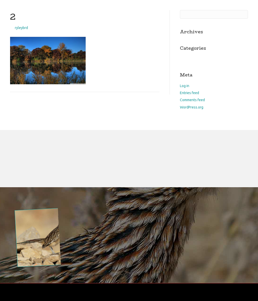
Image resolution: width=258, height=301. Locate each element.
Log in (184, 86)
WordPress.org (191, 107)
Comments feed (192, 100)
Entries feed (189, 93)
